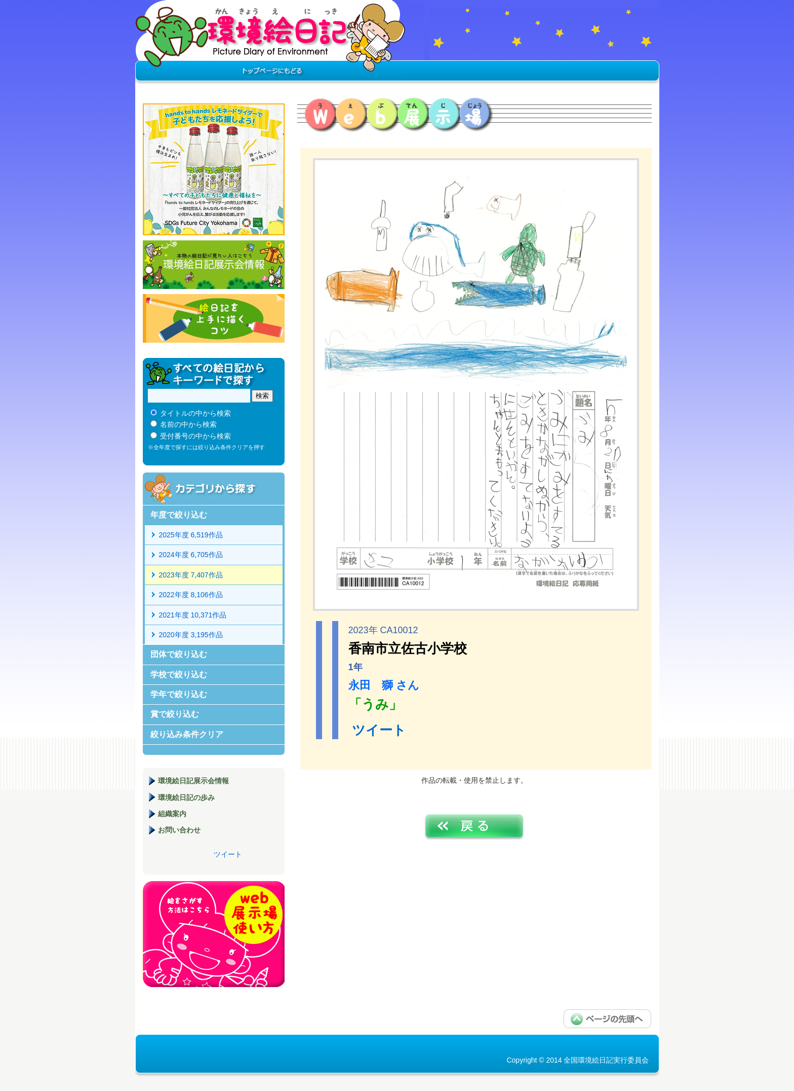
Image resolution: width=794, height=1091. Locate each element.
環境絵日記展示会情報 (214, 264)
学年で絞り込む (178, 694)
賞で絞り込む (174, 714)
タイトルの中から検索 (195, 413)
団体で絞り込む (178, 654)
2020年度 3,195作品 (191, 635)
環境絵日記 (270, 43)
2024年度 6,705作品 (191, 555)
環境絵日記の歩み (186, 797)
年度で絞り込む (178, 515)
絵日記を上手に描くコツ (214, 318)
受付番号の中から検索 (195, 436)
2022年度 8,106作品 (191, 595)
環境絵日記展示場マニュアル (214, 934)
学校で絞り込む (178, 674)
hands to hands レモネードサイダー (214, 169)
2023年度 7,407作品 (191, 575)
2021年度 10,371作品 (193, 615)
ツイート (379, 730)
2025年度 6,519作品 (191, 535)
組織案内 (172, 814)
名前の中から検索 (188, 424)
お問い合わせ (179, 830)
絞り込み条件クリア (186, 734)
